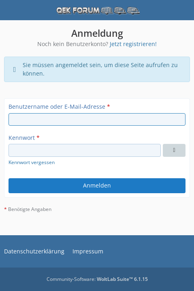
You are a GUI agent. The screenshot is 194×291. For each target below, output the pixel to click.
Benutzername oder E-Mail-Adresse (57, 106)
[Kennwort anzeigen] (174, 150)
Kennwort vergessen (32, 162)
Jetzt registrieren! (133, 44)
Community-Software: (97, 279)
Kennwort (22, 137)
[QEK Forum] (97, 10)
